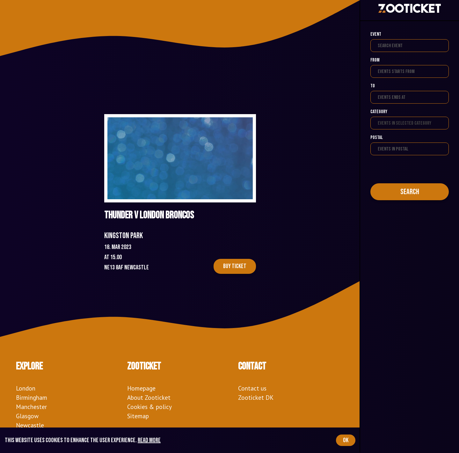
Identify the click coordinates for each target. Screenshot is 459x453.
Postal (376, 138)
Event (375, 34)
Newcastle (30, 425)
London (25, 388)
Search (409, 191)
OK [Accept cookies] (345, 440)
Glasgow (27, 416)
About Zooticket (149, 397)
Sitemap (138, 416)
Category (378, 112)
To (372, 86)
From (375, 60)
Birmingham (31, 397)
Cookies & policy (149, 407)
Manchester (31, 407)
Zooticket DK (255, 397)
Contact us (252, 388)
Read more (149, 440)
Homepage (141, 388)
